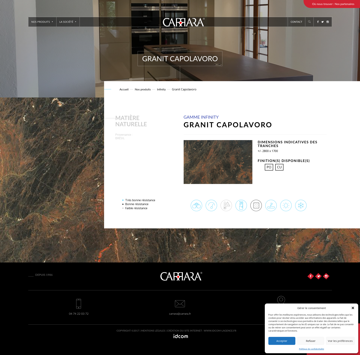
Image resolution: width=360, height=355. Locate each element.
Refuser (311, 341)
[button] (353, 308)
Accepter (281, 341)
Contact (296, 21)
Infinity (161, 89)
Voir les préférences (340, 341)
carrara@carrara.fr (180, 313)
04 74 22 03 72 (78, 313)
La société (68, 21)
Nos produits (42, 21)
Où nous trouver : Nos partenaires (333, 4)
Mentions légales (153, 330)
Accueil (124, 89)
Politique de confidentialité (311, 349)
